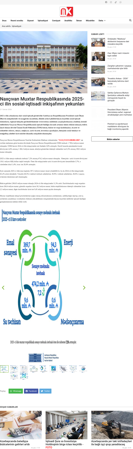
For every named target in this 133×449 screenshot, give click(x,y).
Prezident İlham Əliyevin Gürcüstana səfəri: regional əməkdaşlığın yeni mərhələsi (120, 112)
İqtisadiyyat (43, 20)
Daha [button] (102, 20)
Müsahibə (90, 20)
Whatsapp (15, 391)
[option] (43, 285)
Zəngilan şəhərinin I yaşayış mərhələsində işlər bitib (119, 67)
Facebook (31, 391)
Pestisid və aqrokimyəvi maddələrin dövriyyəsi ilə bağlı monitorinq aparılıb (118, 126)
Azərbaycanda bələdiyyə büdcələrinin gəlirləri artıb (15, 443)
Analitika (68, 20)
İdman (79, 20)
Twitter (45, 391)
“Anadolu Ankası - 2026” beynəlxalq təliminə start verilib (118, 81)
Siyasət (30, 20)
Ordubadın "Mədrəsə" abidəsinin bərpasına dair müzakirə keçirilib (118, 41)
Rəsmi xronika (17, 20)
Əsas (4, 20)
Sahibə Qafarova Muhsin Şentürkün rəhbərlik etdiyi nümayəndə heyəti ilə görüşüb (118, 97)
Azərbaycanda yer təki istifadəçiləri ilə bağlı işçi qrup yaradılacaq (111, 443)
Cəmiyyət (56, 20)
